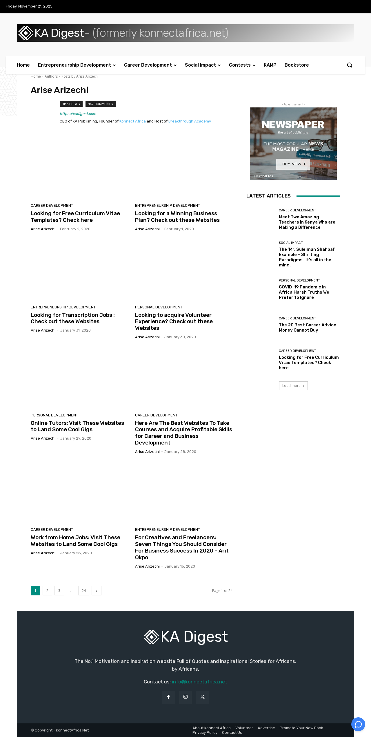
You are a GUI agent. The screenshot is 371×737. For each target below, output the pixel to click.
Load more (293, 385)
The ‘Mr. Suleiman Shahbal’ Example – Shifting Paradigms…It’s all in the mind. (307, 257)
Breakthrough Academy (189, 121)
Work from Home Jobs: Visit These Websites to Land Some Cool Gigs (75, 540)
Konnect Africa (132, 121)
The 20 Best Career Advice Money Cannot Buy (307, 327)
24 (84, 590)
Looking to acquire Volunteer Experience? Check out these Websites (174, 322)
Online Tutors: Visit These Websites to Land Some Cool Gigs (77, 426)
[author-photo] (45, 113)
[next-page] (96, 590)
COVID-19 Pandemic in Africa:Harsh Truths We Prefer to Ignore (304, 292)
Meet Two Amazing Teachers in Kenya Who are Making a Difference (307, 222)
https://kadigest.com (78, 114)
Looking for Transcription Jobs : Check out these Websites (73, 318)
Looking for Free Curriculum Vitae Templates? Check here (75, 216)
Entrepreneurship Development (167, 205)
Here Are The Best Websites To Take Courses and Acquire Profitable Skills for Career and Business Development (183, 433)
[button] (349, 65)
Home (36, 76)
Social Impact (291, 242)
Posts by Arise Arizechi (80, 76)
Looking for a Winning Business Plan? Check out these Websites (177, 216)
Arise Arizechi (43, 229)
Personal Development (158, 307)
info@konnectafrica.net (199, 682)
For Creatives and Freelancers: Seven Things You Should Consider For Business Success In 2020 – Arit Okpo (182, 547)
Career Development (52, 205)
